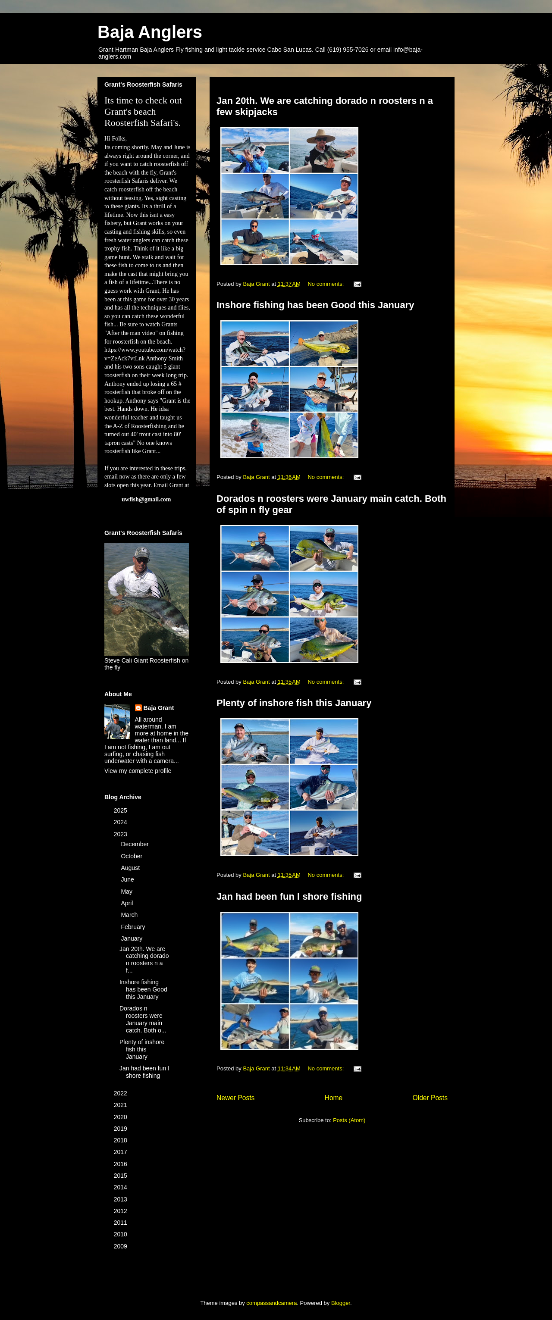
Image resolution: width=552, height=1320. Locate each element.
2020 (121, 1117)
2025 (121, 810)
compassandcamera (271, 1303)
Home (334, 1097)
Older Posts (430, 1097)
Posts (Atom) (349, 1120)
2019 (121, 1128)
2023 (121, 834)
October (132, 856)
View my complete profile (137, 770)
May (127, 891)
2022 (121, 1093)
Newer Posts (235, 1097)
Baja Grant (159, 707)
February (134, 926)
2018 (121, 1140)
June (128, 879)
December (135, 844)
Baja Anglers (149, 31)
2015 (121, 1175)
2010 (121, 1234)
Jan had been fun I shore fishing (289, 896)
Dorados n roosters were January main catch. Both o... (142, 1019)
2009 (121, 1246)
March (130, 914)
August (131, 867)
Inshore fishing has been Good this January (315, 305)
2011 (121, 1222)
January (132, 938)
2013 (121, 1199)
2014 (121, 1187)
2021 (121, 1104)
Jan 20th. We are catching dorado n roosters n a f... (144, 959)
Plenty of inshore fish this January (293, 703)
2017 (121, 1151)
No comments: (326, 284)
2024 (121, 822)
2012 (121, 1210)
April (128, 903)
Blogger (340, 1303)
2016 (121, 1163)
